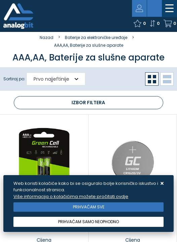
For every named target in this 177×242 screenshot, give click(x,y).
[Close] (88, 207)
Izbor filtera (88, 102)
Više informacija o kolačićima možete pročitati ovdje (70, 196)
